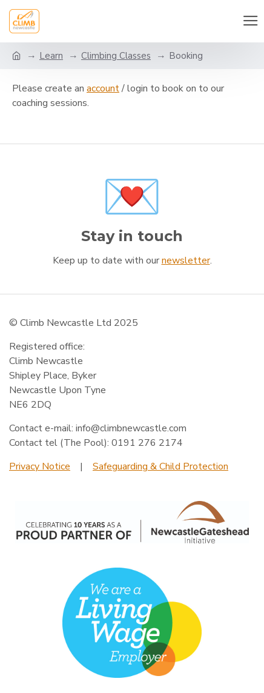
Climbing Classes (116, 56)
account (103, 88)
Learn (51, 56)
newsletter (186, 260)
